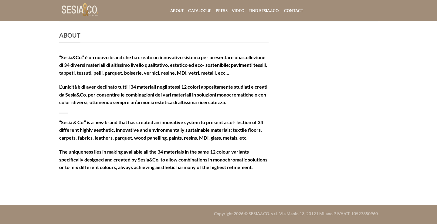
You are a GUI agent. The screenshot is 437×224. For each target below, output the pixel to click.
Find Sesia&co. (264, 10)
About (177, 10)
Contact (293, 10)
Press (222, 10)
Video (238, 10)
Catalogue (199, 10)
